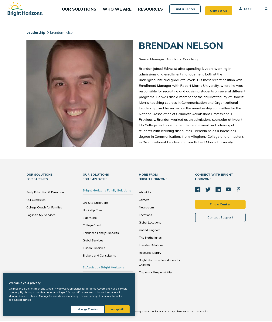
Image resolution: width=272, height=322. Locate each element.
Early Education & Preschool (45, 193)
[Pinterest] (238, 189)
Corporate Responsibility (155, 273)
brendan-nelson (65, 33)
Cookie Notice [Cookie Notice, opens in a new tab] (22, 299)
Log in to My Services (41, 216)
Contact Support (220, 219)
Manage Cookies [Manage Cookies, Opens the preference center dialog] (86, 309)
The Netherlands (150, 239)
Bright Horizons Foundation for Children (159, 263)
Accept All (117, 309)
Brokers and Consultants (99, 256)
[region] (69, 294)
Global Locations (150, 223)
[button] (92, 9)
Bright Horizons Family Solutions (107, 191)
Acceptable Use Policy (180, 312)
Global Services (93, 241)
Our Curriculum (36, 201)
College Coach (92, 226)
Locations (145, 216)
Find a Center (180, 9)
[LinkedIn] (218, 189)
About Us (145, 193)
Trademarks (201, 312)
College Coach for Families (44, 208)
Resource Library (150, 254)
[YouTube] (228, 189)
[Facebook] (197, 189)
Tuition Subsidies (94, 249)
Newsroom (146, 208)
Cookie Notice (158, 312)
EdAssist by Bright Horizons (103, 268)
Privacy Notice (141, 312)
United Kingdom (149, 231)
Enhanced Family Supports (101, 234)
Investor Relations (151, 246)
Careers (144, 201)
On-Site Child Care (95, 204)
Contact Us (214, 9)
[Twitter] (208, 189)
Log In (242, 9)
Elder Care (90, 219)
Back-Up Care (92, 211)
